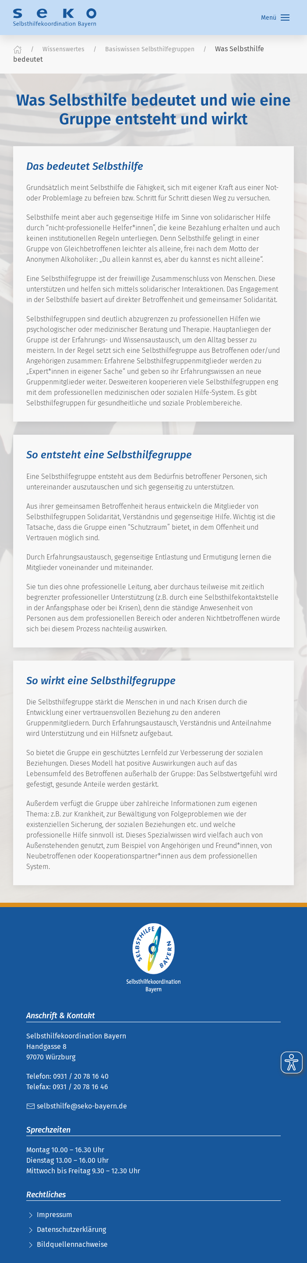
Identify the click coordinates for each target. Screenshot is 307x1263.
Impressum (54, 1214)
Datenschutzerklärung (71, 1229)
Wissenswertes (63, 49)
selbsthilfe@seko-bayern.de (76, 1106)
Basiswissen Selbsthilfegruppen (149, 49)
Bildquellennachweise (72, 1244)
